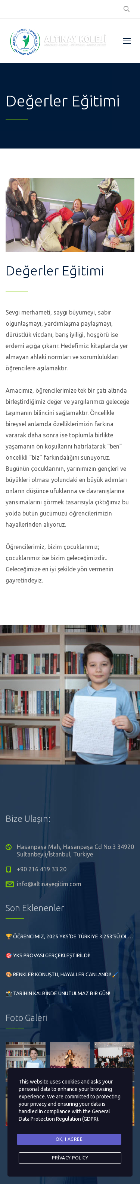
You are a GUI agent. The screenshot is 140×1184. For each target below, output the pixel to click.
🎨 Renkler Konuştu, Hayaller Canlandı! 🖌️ (62, 974)
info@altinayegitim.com (49, 884)
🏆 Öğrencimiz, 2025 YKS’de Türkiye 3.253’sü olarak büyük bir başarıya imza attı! (70, 936)
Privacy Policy (70, 1157)
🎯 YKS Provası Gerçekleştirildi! (48, 955)
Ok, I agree (69, 1139)
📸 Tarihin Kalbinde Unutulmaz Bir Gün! (58, 993)
